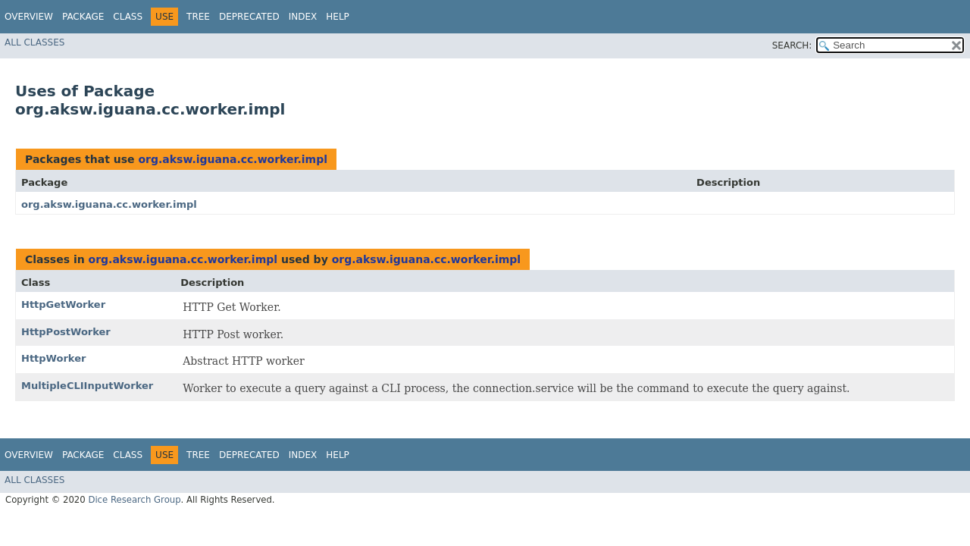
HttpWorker (53, 358)
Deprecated (249, 16)
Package (83, 16)
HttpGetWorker (63, 304)
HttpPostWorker (66, 331)
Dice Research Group (134, 499)
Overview (29, 16)
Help (337, 16)
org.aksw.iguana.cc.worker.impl (232, 159)
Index (303, 16)
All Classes (34, 42)
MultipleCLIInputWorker (87, 385)
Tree (198, 16)
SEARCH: (792, 45)
